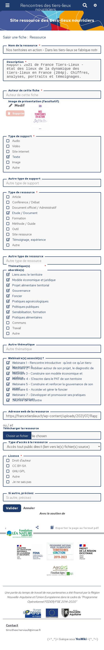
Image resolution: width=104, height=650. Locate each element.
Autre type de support (24, 182)
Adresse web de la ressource (28, 414)
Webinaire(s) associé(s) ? (26, 361)
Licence (15, 459)
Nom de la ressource (24, 45)
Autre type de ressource (25, 259)
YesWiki (81, 642)
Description (17, 62)
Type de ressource (23, 195)
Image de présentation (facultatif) (33, 104)
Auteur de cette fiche (25, 93)
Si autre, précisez (21, 496)
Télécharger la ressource (21, 431)
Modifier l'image (16, 108)
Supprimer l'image (16, 116)
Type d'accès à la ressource (28, 445)
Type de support (21, 139)
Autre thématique (21, 347)
